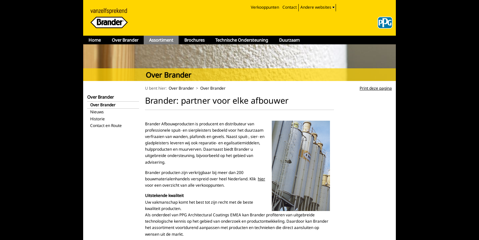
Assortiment (161, 40)
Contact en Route (106, 125)
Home (94, 40)
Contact (289, 7)
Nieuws (97, 112)
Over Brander (125, 40)
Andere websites (315, 7)
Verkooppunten (265, 7)
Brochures (194, 40)
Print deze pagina (376, 88)
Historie (97, 119)
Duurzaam (289, 40)
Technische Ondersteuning (241, 40)
